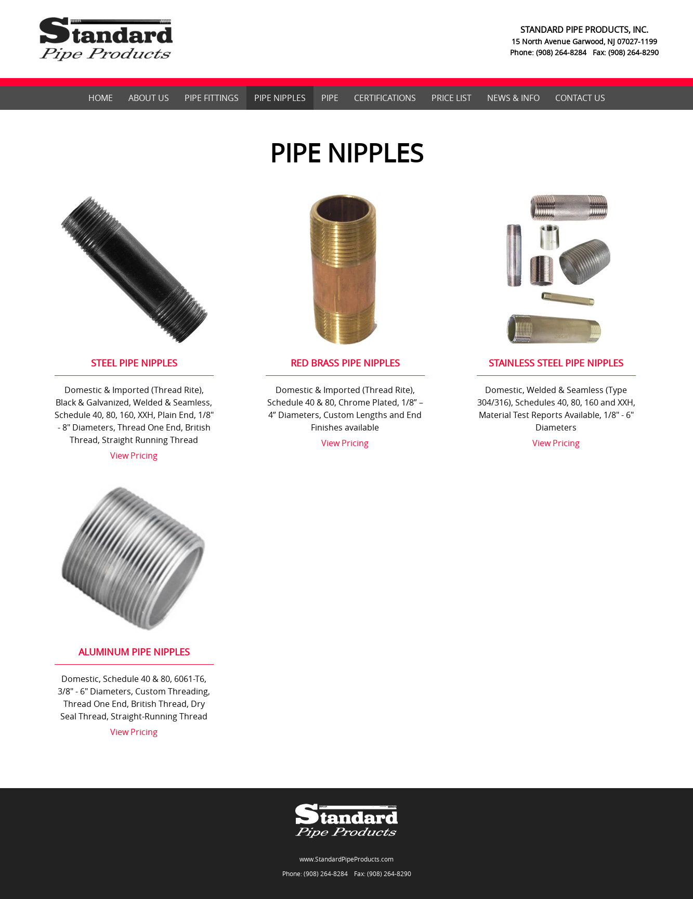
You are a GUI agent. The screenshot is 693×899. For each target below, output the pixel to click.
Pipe (329, 98)
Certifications (385, 98)
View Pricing (134, 455)
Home (100, 98)
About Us (148, 98)
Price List (452, 98)
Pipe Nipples (280, 98)
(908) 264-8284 (326, 873)
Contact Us (580, 98)
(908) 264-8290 (389, 873)
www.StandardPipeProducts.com (346, 859)
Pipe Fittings (212, 98)
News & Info (513, 98)
